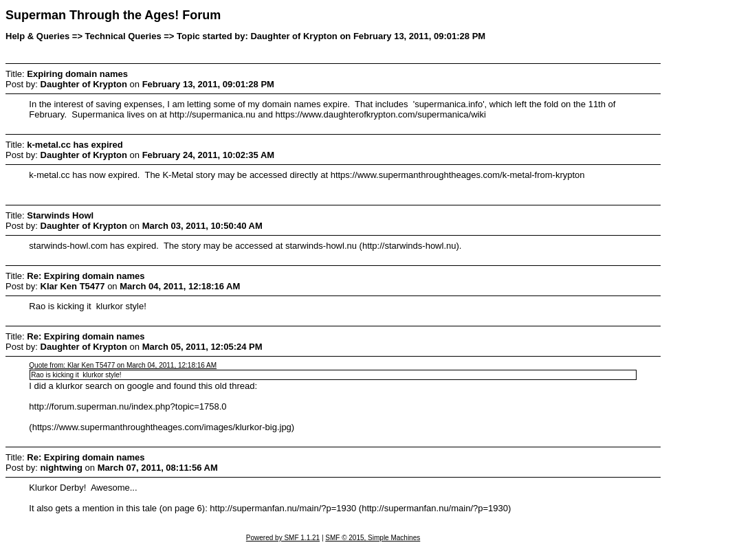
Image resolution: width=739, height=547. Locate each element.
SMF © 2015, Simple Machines (372, 538)
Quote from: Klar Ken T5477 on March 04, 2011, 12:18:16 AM (123, 365)
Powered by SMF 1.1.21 (283, 538)
